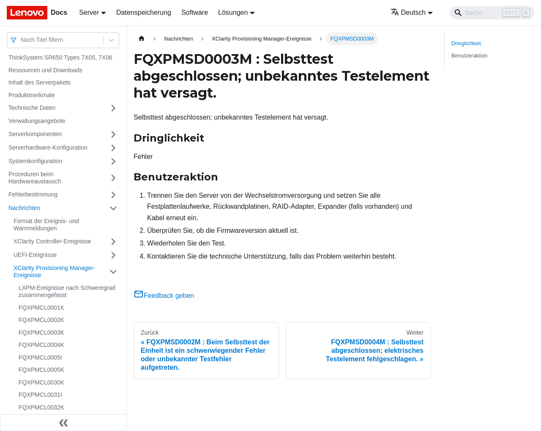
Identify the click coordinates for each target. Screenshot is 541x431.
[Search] (492, 12)
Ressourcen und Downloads (45, 70)
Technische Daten (31, 107)
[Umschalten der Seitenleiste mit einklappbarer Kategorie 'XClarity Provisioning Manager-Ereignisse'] (113, 272)
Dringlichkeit (466, 43)
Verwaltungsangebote (37, 120)
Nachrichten (24, 208)
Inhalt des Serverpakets (39, 82)
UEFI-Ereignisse (35, 254)
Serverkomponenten (35, 134)
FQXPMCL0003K (41, 332)
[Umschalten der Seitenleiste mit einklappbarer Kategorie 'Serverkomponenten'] (113, 134)
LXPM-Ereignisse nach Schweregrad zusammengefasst (67, 291)
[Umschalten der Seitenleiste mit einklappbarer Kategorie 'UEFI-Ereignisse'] (113, 255)
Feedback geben (164, 295)
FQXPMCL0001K (41, 307)
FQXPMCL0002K (41, 319)
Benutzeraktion (469, 55)
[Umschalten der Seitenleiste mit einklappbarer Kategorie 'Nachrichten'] (113, 208)
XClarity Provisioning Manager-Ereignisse (54, 272)
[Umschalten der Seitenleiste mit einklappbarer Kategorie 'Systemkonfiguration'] (113, 161)
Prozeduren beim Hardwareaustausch (34, 178)
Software (194, 12)
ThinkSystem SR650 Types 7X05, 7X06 (60, 57)
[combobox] (21, 40)
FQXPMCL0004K (41, 344)
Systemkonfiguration (35, 161)
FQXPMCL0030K (41, 382)
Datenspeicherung (143, 12)
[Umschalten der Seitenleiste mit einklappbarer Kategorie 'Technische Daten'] (113, 108)
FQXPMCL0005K (41, 369)
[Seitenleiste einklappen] (63, 422)
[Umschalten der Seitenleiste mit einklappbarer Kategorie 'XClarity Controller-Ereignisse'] (113, 241)
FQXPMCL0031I (40, 394)
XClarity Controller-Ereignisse (52, 241)
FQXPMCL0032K (41, 407)
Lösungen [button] (233, 12)
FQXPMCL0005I (40, 357)
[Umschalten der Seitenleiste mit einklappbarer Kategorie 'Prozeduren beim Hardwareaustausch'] (113, 178)
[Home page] (142, 38)
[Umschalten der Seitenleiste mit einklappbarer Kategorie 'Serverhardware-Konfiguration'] (113, 148)
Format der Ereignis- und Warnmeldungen (46, 225)
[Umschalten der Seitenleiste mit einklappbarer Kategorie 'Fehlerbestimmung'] (113, 195)
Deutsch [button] (408, 12)
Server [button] (89, 12)
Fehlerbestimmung (32, 194)
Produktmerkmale (31, 95)
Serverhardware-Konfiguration (47, 147)
